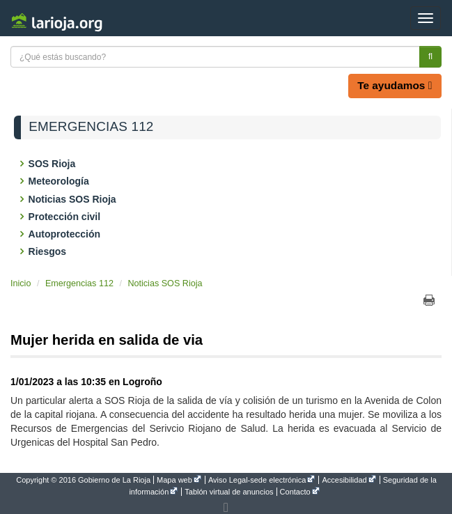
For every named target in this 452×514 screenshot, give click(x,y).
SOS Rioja (53, 163)
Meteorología (60, 181)
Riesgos (48, 251)
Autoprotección (65, 234)
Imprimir (429, 300)
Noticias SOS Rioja (73, 199)
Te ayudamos (394, 85)
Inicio (20, 283)
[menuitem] (84, 480)
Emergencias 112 (91, 127)
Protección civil (65, 216)
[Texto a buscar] (215, 57)
